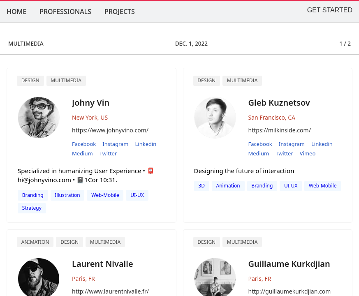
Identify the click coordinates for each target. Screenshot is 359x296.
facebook (84, 144)
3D (201, 185)
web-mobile (322, 185)
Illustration (67, 195)
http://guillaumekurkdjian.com (289, 291)
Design (30, 80)
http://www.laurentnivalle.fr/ (110, 291)
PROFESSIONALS (65, 11)
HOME (16, 11)
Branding (33, 195)
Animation (35, 241)
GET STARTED (329, 10)
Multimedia (66, 80)
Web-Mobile (105, 195)
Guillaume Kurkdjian (289, 263)
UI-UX (137, 195)
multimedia (242, 80)
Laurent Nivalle (102, 263)
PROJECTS (119, 11)
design (206, 80)
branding (262, 185)
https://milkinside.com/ (279, 130)
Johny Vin (90, 102)
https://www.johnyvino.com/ (110, 130)
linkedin (146, 144)
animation (228, 185)
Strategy (32, 207)
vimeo (308, 153)
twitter (108, 153)
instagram (115, 144)
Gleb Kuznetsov (279, 102)
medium (82, 153)
